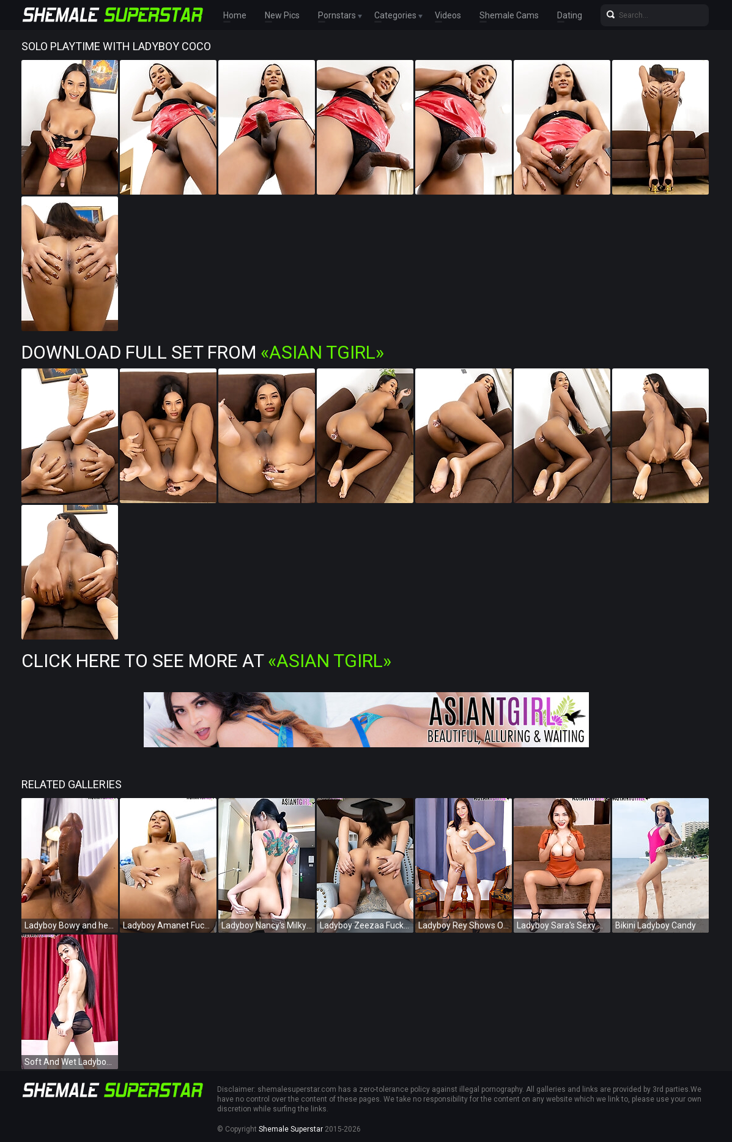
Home (234, 15)
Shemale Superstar (291, 1129)
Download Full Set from (202, 352)
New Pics (282, 15)
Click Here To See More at (206, 660)
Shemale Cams (509, 15)
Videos (448, 15)
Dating (569, 15)
